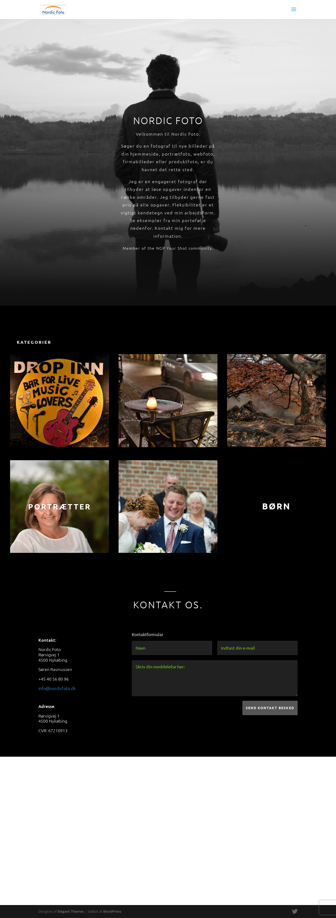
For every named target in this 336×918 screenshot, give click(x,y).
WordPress (112, 911)
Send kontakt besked (270, 708)
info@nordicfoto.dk (57, 688)
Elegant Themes (71, 911)
